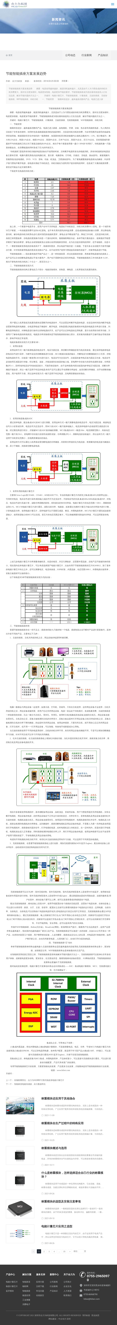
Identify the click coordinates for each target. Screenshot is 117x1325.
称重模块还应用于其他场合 (58, 1098)
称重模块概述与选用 (54, 1148)
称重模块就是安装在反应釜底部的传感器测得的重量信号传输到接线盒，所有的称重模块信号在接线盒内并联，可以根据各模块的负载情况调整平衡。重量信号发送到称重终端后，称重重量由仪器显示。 (71, 1158)
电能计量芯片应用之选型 (56, 1226)
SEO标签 (86, 1315)
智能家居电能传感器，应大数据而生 (30, 1084)
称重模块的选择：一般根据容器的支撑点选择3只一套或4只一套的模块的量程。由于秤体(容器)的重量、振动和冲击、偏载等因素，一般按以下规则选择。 (72, 1212)
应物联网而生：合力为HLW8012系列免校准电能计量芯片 (39, 1080)
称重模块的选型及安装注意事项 (61, 1201)
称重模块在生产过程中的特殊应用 (62, 1123)
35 (64, 1251)
